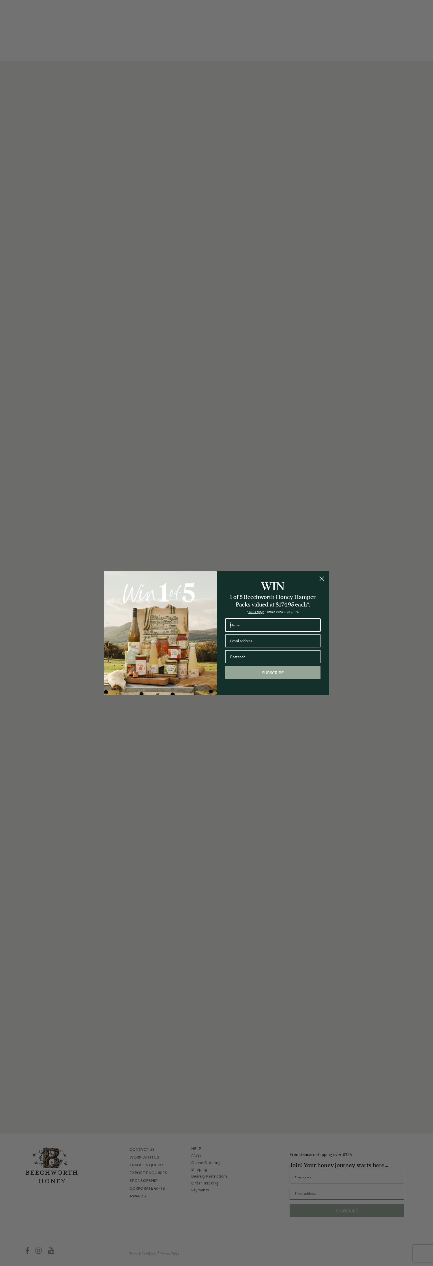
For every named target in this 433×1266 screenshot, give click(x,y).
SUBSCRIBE (273, 672)
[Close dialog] (322, 579)
